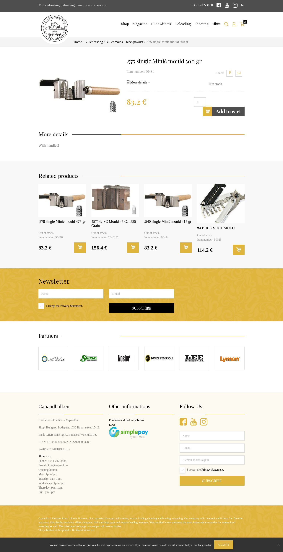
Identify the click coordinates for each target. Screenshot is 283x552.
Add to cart (222, 111)
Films (216, 24)
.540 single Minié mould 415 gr (167, 221)
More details (138, 82)
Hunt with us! (161, 24)
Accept (223, 545)
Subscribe (141, 307)
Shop (125, 24)
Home (78, 42)
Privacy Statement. (71, 305)
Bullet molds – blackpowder (124, 42)
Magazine (140, 24)
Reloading (183, 24)
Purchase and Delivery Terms (126, 420)
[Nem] (278, 545)
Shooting (202, 24)
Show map (44, 456)
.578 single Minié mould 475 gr (61, 221)
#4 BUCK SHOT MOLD (216, 228)
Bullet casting (93, 42)
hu (243, 5)
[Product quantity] (200, 101)
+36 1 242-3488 (201, 5)
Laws (112, 424)
